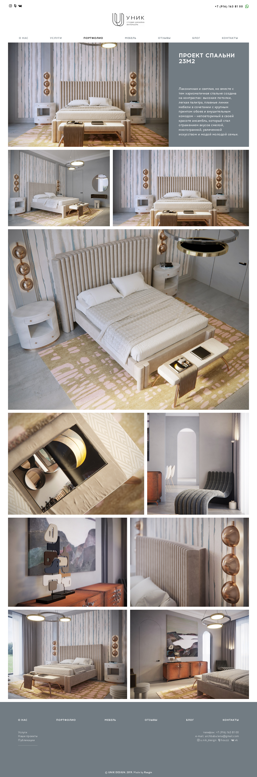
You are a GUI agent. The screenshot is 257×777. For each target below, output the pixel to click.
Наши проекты (28, 736)
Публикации (26, 740)
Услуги (56, 38)
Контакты (230, 38)
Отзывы (164, 38)
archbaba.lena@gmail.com (222, 736)
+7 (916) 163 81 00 (229, 7)
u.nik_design (206, 740)
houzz (223, 740)
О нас (23, 38)
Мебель (130, 38)
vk (234, 740)
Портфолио (93, 38)
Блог (196, 38)
